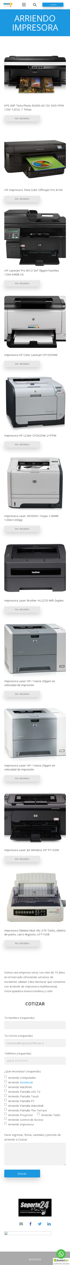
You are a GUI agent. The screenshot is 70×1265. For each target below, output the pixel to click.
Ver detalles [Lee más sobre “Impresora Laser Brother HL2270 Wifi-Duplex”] (22, 609)
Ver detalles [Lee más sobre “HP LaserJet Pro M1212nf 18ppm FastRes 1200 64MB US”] (22, 283)
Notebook (26, 1082)
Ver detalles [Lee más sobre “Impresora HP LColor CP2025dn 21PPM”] (22, 444)
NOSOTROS (35, 1259)
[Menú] (24, 4)
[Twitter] (39, 1224)
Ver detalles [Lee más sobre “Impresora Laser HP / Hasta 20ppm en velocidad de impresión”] (22, 694)
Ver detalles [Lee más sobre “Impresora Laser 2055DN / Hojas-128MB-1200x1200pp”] (22, 528)
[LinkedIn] (49, 1224)
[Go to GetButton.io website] (61, 1261)
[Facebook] (30, 1224)
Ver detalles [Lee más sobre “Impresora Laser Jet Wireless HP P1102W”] (22, 859)
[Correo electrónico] (21, 1224)
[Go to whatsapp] (61, 1254)
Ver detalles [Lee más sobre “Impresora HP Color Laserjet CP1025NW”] (22, 363)
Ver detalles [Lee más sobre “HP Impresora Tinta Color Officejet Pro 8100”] (22, 198)
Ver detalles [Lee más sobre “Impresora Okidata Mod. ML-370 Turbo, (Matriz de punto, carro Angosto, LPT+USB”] (22, 943)
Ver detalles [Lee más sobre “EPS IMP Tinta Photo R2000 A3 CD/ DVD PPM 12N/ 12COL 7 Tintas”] (22, 118)
